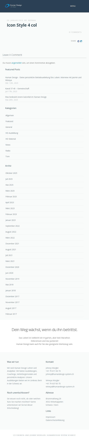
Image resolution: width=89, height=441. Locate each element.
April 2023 (10, 202)
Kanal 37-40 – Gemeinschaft (17, 88)
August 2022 (11, 232)
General (9, 127)
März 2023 (10, 208)
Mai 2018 (9, 284)
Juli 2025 (9, 179)
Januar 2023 (11, 220)
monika (32, 20)
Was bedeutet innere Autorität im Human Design (26, 97)
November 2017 (12, 302)
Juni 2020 (9, 273)
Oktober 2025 (11, 173)
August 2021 (11, 249)
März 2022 (10, 237)
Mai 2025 (9, 185)
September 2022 (13, 226)
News (8, 145)
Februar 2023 (11, 214)
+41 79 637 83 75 (53, 383)
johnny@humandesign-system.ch (60, 374)
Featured (9, 121)
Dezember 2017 (12, 296)
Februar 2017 (11, 314)
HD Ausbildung (12, 133)
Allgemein (10, 115)
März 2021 (10, 261)
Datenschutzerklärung (55, 420)
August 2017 (11, 308)
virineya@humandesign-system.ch (60, 386)
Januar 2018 (11, 290)
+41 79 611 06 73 (53, 371)
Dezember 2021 (12, 243)
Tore (8, 156)
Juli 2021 (9, 255)
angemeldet (16, 63)
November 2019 (12, 279)
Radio (8, 150)
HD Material (11, 139)
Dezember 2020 (12, 267)
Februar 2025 (11, 196)
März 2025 (10, 191)
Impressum (50, 417)
